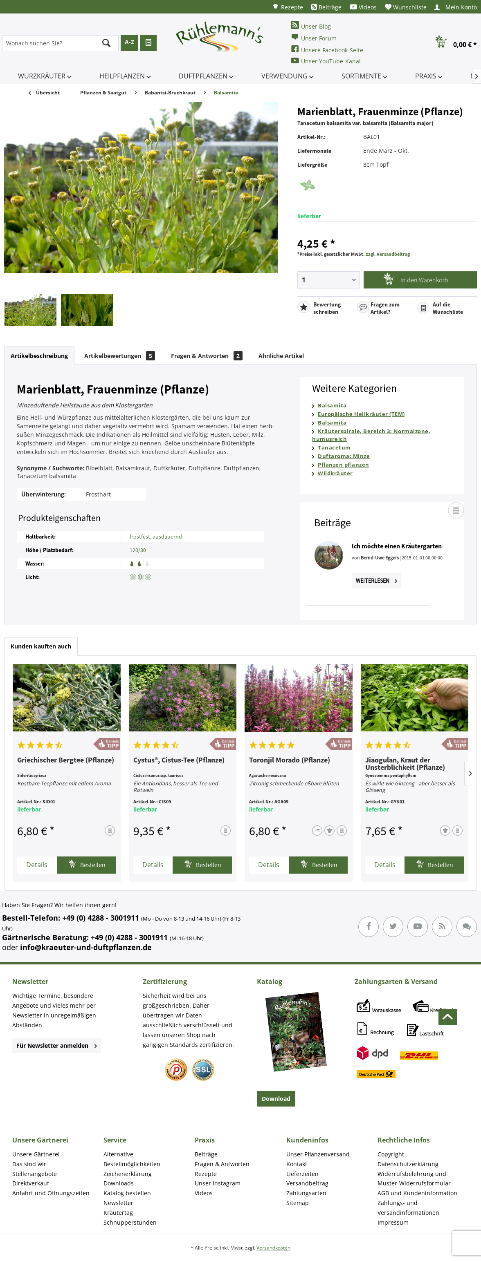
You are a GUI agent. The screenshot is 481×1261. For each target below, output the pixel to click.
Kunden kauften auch (41, 646)
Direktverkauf (30, 1183)
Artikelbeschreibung (39, 356)
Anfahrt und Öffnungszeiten (51, 1193)
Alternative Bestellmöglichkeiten (131, 1159)
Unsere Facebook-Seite (327, 49)
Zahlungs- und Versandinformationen (408, 1207)
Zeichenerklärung (127, 1174)
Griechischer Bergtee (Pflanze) (65, 760)
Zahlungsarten (306, 1193)
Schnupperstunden (130, 1222)
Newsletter (118, 1203)
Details (36, 864)
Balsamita (332, 405)
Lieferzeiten (302, 1174)
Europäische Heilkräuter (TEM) (361, 414)
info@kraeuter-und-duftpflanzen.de (86, 947)
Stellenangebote (34, 1174)
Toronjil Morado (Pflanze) (289, 760)
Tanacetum (334, 447)
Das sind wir (29, 1164)
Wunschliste (406, 7)
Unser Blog (311, 25)
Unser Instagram (217, 1183)
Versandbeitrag (307, 1183)
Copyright (391, 1154)
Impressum (393, 1222)
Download (276, 1098)
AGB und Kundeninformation (417, 1193)
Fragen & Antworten (207, 355)
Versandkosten (273, 1247)
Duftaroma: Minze (344, 456)
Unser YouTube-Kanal (326, 60)
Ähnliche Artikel (281, 356)
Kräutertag (118, 1212)
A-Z (129, 42)
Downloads (118, 1183)
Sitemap (297, 1203)
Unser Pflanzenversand (318, 1154)
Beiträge (326, 7)
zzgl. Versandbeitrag (388, 254)
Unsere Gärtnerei (36, 1154)
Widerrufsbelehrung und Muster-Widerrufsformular (414, 1178)
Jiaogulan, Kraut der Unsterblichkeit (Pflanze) (405, 764)
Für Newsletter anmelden (56, 1045)
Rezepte (287, 6)
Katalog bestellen (127, 1193)
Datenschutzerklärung (408, 1164)
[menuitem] (287, 7)
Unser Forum (314, 37)
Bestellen (87, 864)
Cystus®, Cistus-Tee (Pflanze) (179, 760)
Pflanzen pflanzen (343, 464)
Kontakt (296, 1164)
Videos (363, 7)
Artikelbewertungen (119, 355)
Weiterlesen (376, 580)
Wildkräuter (335, 473)
